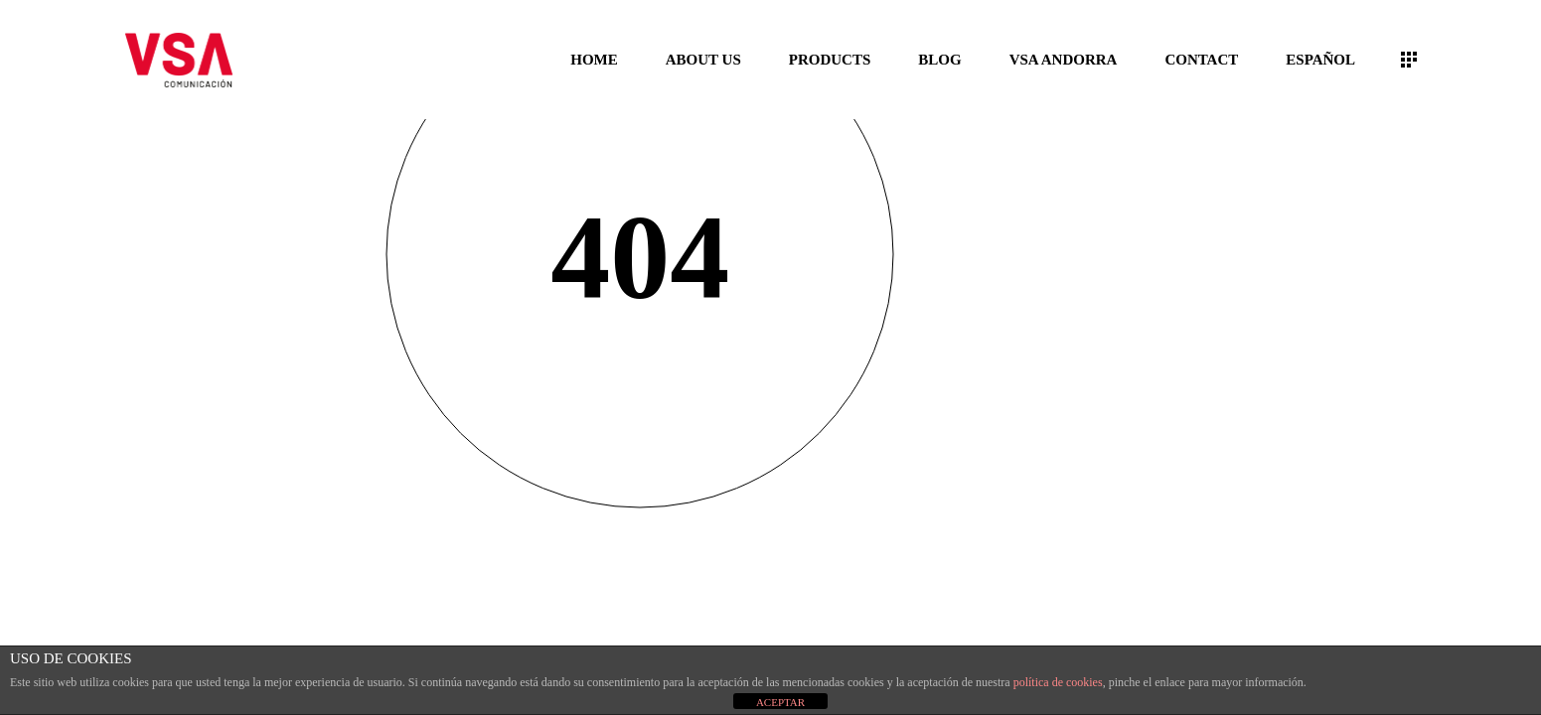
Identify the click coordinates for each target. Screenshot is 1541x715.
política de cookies (1058, 682)
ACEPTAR (780, 702)
